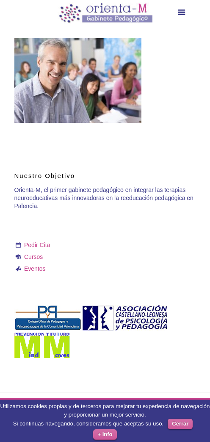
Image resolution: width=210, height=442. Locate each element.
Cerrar (180, 423)
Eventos (35, 268)
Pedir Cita (37, 245)
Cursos (33, 256)
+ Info (104, 434)
